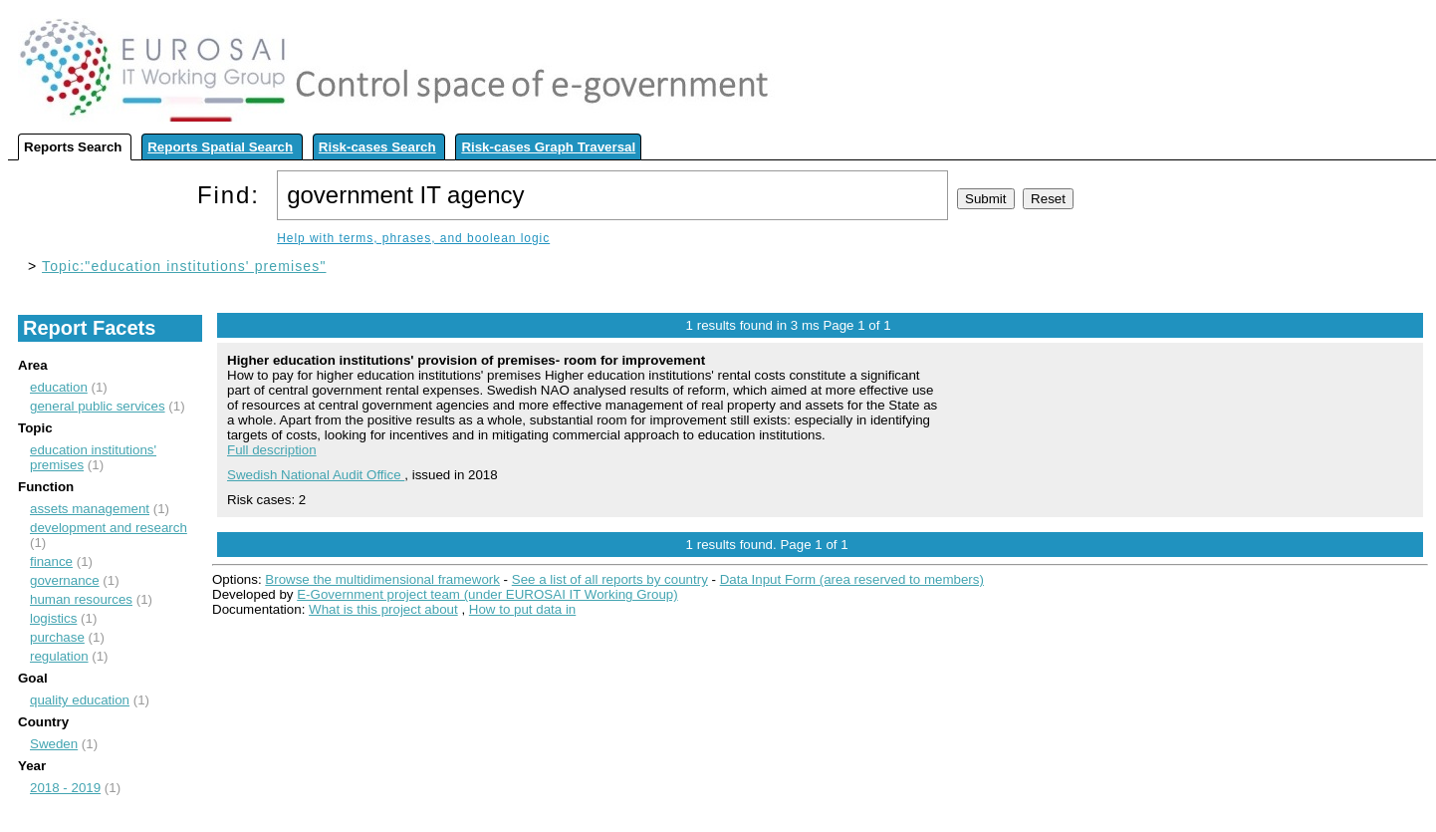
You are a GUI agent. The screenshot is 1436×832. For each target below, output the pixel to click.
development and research (108, 527)
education (59, 387)
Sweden (54, 743)
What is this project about (383, 609)
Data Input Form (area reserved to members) (852, 579)
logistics (53, 618)
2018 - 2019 (65, 787)
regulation (59, 656)
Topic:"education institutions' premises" (184, 266)
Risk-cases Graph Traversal (548, 146)
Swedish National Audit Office (315, 474)
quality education (79, 700)
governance (65, 580)
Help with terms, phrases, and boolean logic (413, 238)
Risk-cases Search (377, 146)
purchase (57, 637)
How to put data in (522, 609)
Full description (272, 449)
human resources (81, 599)
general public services (97, 406)
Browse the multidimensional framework (382, 579)
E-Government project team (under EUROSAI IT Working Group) (487, 594)
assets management (89, 508)
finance (51, 561)
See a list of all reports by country (610, 579)
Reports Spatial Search (220, 146)
